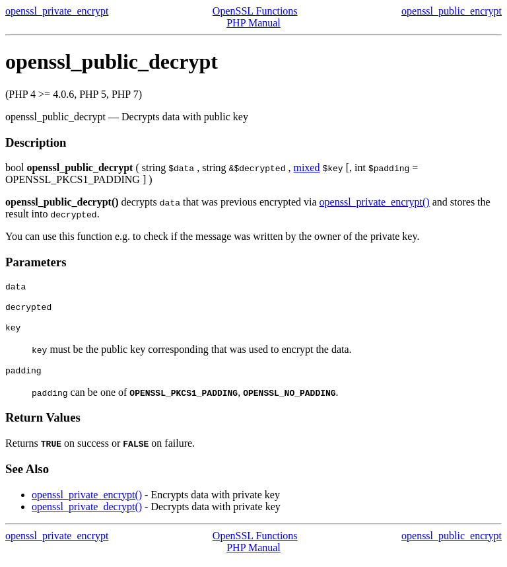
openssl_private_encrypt (56, 11)
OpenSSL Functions (255, 11)
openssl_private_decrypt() (87, 514)
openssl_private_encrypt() (375, 202)
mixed (306, 167)
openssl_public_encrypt (451, 11)
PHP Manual (253, 22)
